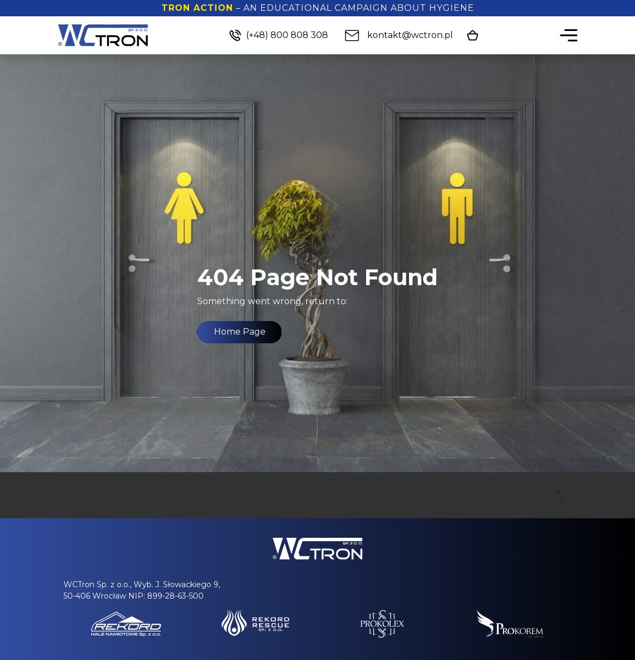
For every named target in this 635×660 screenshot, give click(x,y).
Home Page (240, 331)
